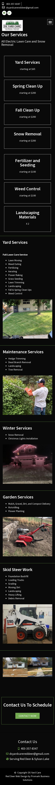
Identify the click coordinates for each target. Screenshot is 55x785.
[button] (50, 22)
